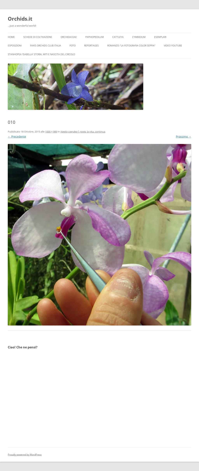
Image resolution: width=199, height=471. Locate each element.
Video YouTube (173, 45)
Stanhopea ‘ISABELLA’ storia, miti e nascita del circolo (41, 54)
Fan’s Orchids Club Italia (45, 45)
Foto (73, 45)
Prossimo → (183, 136)
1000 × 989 (51, 131)
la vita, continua (82, 131)
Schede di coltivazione (37, 37)
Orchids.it (20, 18)
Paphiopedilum (94, 37)
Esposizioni (15, 45)
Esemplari (160, 37)
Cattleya (118, 37)
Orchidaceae (69, 37)
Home (11, 37)
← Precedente (17, 136)
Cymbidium (139, 37)
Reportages (91, 45)
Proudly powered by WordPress (25, 454)
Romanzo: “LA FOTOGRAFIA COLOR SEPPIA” (131, 45)
